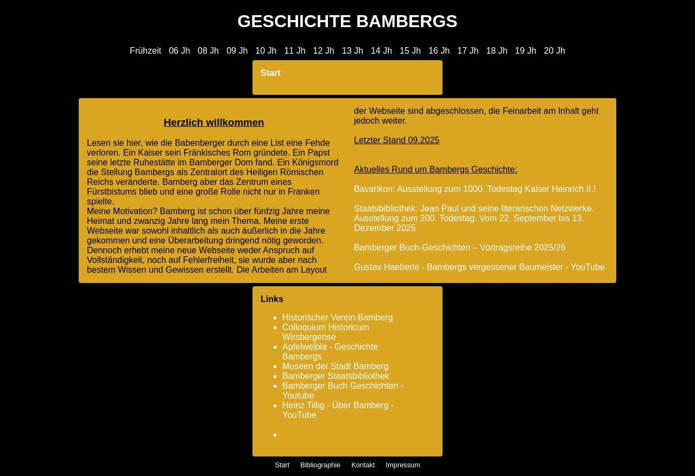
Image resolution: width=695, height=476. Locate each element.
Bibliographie (320, 465)
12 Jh (323, 50)
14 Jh (381, 50)
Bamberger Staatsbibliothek (335, 376)
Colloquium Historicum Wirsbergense (325, 332)
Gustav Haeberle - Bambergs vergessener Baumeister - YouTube (479, 267)
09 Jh (237, 50)
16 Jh (439, 50)
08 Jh (208, 50)
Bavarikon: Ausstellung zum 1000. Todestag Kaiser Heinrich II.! (475, 189)
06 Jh (179, 50)
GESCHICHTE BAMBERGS (347, 21)
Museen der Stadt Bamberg (335, 366)
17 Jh (467, 50)
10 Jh (265, 50)
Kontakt (363, 465)
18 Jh (496, 50)
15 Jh (410, 50)
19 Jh (525, 50)
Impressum (403, 465)
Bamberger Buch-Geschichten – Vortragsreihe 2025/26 (460, 247)
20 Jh (554, 50)
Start (270, 73)
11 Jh (294, 50)
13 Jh (352, 50)
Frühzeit (145, 50)
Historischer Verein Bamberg (337, 317)
